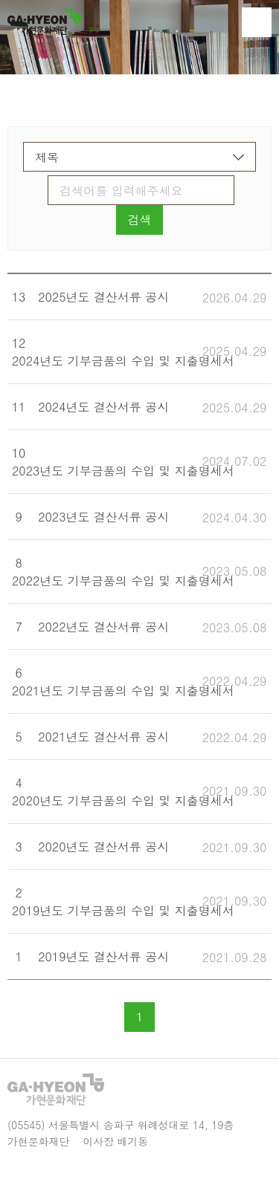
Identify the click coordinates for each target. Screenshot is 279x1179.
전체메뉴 (257, 22)
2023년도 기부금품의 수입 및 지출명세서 (123, 470)
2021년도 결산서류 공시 (103, 736)
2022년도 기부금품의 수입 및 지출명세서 (123, 580)
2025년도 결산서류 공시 (103, 296)
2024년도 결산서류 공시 (103, 406)
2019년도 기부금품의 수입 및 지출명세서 (123, 910)
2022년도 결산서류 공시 (103, 626)
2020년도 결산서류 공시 (103, 846)
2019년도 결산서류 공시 (103, 956)
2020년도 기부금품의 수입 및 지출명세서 (123, 800)
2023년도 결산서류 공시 (103, 516)
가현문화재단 (44, 22)
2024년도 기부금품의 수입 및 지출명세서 (123, 360)
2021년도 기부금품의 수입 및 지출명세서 (123, 690)
